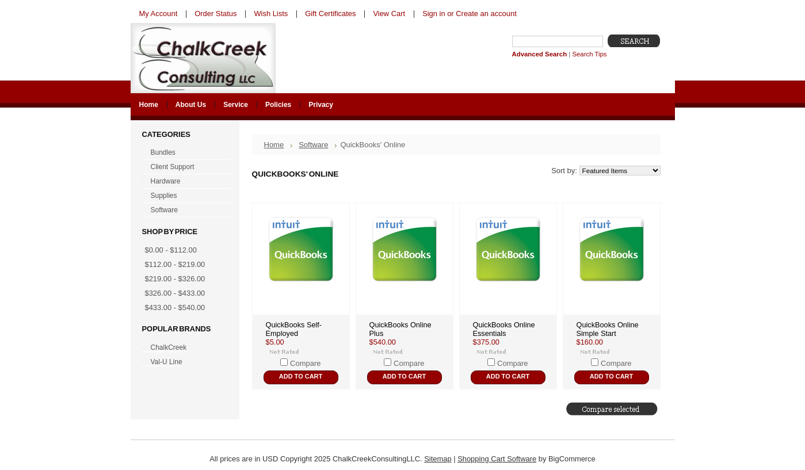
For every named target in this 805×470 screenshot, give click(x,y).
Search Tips (589, 54)
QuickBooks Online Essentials (504, 329)
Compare (305, 363)
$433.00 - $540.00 (175, 307)
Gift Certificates (330, 13)
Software (184, 210)
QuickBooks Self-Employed (294, 329)
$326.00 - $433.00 (175, 293)
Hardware (184, 181)
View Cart (389, 13)
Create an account (486, 13)
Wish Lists (271, 13)
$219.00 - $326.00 (175, 278)
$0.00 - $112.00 (171, 250)
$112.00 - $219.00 (175, 264)
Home (274, 144)
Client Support (184, 167)
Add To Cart (300, 376)
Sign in (433, 13)
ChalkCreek (169, 347)
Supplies (184, 196)
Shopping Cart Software (496, 458)
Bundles (184, 153)
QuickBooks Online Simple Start (608, 329)
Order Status (215, 13)
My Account (158, 13)
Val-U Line (166, 362)
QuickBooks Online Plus (400, 329)
